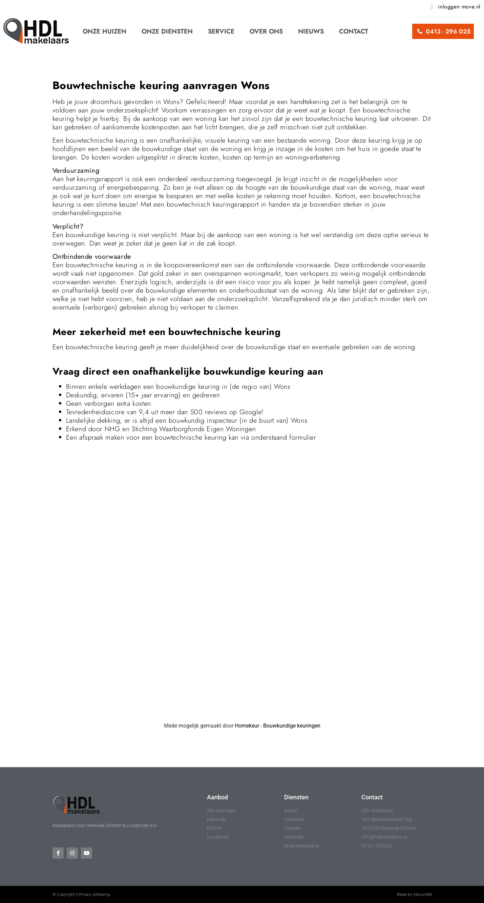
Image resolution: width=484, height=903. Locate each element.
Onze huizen (104, 31)
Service (221, 31)
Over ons (266, 31)
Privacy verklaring (94, 894)
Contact (353, 31)
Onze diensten (167, 31)
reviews (216, 412)
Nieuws (311, 31)
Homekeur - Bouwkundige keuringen (277, 725)
